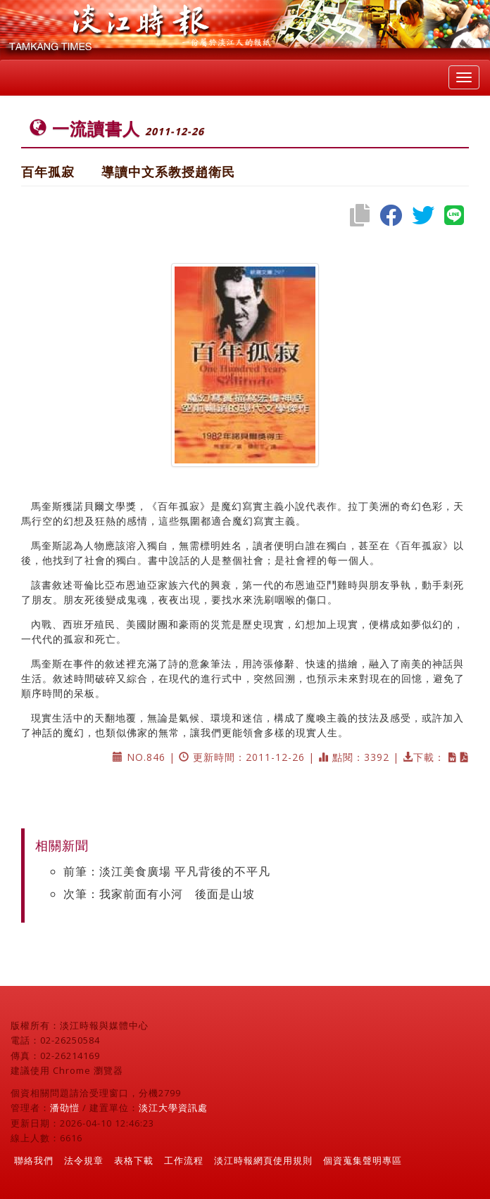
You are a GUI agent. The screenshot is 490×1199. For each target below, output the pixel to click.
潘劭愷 (65, 1107)
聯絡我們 (34, 1160)
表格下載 (133, 1160)
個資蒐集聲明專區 (362, 1160)
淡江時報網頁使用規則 (263, 1160)
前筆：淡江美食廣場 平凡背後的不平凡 (166, 871)
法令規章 (83, 1160)
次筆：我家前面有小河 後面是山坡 (159, 894)
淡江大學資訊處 (173, 1107)
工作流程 (183, 1160)
